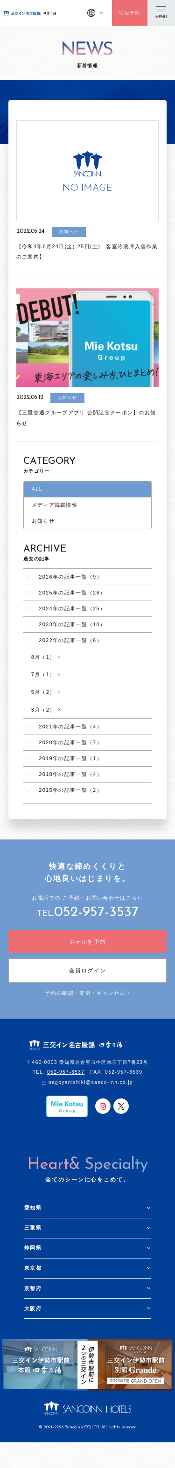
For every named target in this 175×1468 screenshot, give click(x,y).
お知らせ (43, 521)
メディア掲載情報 (54, 505)
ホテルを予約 (87, 941)
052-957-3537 (96, 912)
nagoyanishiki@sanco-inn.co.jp (91, 1082)
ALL (37, 489)
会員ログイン (87, 970)
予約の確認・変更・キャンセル (87, 993)
